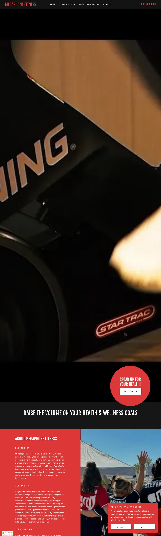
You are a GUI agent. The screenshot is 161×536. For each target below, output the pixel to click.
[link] (24, 5)
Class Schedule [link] (67, 4)
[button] (107, 4)
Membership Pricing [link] (89, 4)
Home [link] (52, 4)
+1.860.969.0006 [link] (147, 4)
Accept (144, 527)
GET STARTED (130, 391)
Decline (121, 527)
